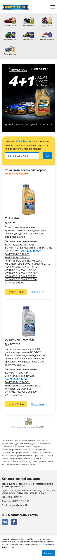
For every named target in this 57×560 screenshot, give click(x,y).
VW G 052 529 (29, 391)
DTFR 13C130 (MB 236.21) (19, 375)
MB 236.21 (35, 385)
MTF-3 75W (12, 217)
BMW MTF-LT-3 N (31, 247)
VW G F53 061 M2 (14, 282)
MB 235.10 (11, 263)
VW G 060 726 (12, 279)
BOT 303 (46, 247)
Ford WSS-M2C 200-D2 (17, 254)
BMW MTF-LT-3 (13, 247)
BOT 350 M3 (11, 251)
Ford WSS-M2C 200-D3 (17, 257)
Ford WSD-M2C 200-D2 (17, 382)
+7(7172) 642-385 (20, 501)
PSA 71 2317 (42, 263)
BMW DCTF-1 (12, 372)
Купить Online (16, 292)
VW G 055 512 (12, 276)
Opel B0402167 (26, 263)
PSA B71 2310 (12, 266)
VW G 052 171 (29, 270)
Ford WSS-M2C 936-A (16, 385)
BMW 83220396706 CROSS (20, 244)
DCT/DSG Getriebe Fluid (20, 339)
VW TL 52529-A (13, 395)
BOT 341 (25, 372)
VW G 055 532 (29, 276)
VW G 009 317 (12, 270)
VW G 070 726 (29, 279)
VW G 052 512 (12, 273)
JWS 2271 (35, 260)
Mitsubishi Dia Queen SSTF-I (20, 388)
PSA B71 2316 (29, 266)
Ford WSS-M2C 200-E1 (17, 260)
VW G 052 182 (12, 391)
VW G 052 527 (29, 273)
